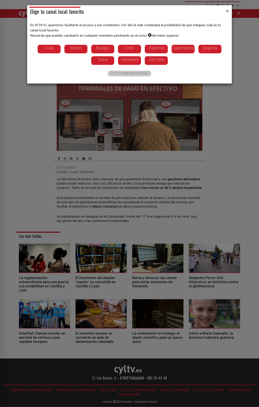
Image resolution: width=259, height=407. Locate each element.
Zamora (156, 59)
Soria (103, 59)
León (129, 47)
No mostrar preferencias (129, 73)
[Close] (227, 11)
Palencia (156, 47)
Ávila (49, 47)
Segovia (210, 47)
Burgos (102, 47)
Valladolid (129, 59)
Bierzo (76, 47)
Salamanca (183, 47)
